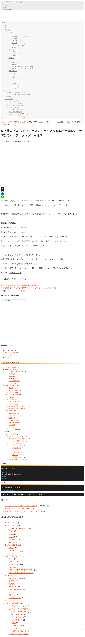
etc (5, 432)
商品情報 (7, 30)
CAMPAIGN (8, 357)
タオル (14, 84)
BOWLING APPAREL (11, 395)
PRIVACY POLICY (10, 9)
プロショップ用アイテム (16, 105)
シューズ (11, 49)
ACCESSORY (13, 392)
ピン (13, 450)
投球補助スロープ (18, 457)
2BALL (11, 376)
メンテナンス (16, 79)
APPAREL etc (13, 399)
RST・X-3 (24, 228)
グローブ (15, 75)
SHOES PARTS (13, 390)
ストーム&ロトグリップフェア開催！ (19, 511)
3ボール (14, 43)
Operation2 (26, 141)
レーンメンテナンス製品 (16, 109)
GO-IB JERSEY (13, 401)
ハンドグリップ (17, 77)
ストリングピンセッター (16, 101)
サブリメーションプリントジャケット (23, 68)
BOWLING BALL (10, 367)
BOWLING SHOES (10, 385)
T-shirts (11, 397)
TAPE (10, 418)
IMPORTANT (9, 350)
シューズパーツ (17, 53)
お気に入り (8, 96)
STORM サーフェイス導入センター (19, 94)
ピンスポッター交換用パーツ (17, 103)
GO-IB (14, 64)
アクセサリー (16, 56)
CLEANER (12, 425)
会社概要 (7, 7)
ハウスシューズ (17, 445)
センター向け (9, 99)
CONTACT (7, 5)
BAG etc (11, 383)
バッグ (11, 34)
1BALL (11, 374)
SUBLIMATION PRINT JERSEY (18, 406)
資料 (6, 90)
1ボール (14, 38)
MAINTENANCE (14, 422)
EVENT (7, 355)
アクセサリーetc (17, 88)
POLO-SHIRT (13, 404)
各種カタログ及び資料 (15, 112)
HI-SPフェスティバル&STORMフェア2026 (21, 506)
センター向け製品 (10, 434)
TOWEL (11, 427)
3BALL (11, 378)
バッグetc (15, 47)
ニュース (7, 28)
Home (3, 122)
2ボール (14, 40)
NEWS (9, 122)
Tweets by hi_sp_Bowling (8, 490)
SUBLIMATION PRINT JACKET (19, 408)
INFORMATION (19, 122)
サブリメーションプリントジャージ (23, 66)
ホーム (7, 25)
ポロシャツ (15, 62)
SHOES (11, 388)
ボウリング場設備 (14, 107)
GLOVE (11, 415)
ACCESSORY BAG (14, 381)
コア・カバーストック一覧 (17, 92)
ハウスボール (16, 448)
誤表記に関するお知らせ (14, 509)
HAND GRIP (12, 420)
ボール (11, 32)
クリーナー (15, 73)
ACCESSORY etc (14, 429)
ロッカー (15, 455)
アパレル (11, 58)
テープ (14, 81)
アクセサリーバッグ (18, 45)
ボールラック (16, 452)
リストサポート (17, 86)
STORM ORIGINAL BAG (16, 371)
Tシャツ (14, 60)
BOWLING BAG (10, 369)
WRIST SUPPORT (14, 413)
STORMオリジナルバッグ (20, 36)
